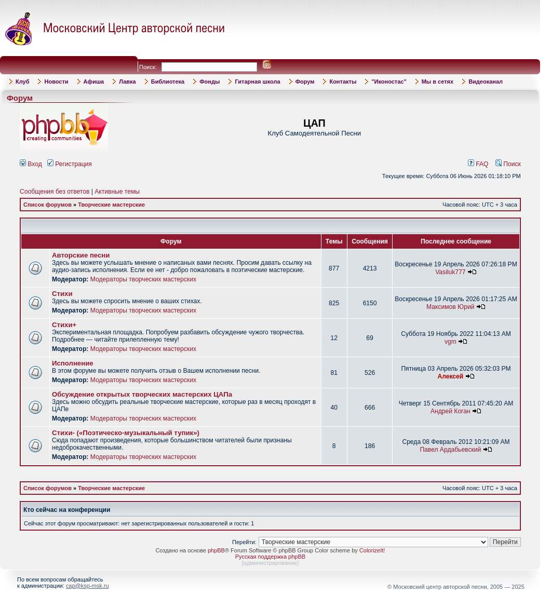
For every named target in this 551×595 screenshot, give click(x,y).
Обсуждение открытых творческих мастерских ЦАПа (142, 394)
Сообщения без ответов (54, 191)
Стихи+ (64, 325)
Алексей (450, 376)
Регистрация (69, 164)
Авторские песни (81, 255)
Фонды (209, 81)
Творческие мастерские (111, 204)
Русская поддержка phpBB (270, 556)
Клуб (22, 81)
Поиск (508, 164)
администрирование (271, 563)
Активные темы (117, 191)
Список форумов (47, 204)
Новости (56, 81)
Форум (305, 81)
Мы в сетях (437, 81)
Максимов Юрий (450, 306)
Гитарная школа (257, 81)
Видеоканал (485, 81)
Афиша (94, 81)
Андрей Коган (451, 411)
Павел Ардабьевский (450, 449)
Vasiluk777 (450, 272)
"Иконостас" (388, 81)
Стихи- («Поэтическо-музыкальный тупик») (125, 433)
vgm (450, 341)
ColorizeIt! (372, 550)
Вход (31, 164)
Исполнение (72, 363)
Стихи (62, 294)
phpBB (216, 550)
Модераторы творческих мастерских (143, 279)
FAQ (478, 164)
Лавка (127, 81)
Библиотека (168, 81)
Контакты (342, 81)
